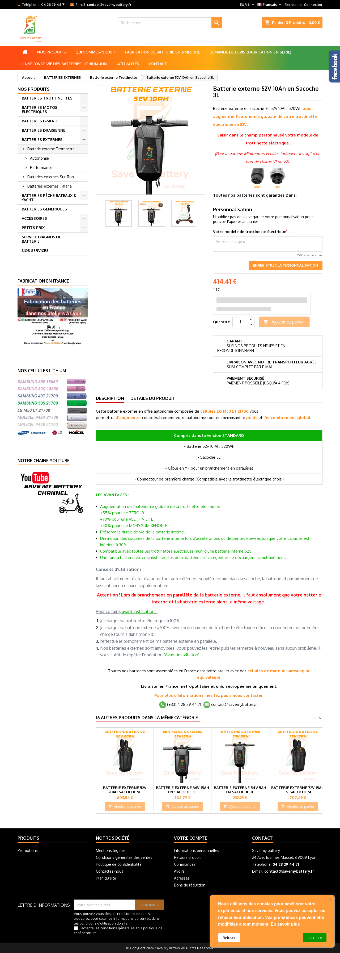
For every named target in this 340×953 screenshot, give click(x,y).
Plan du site (106, 878)
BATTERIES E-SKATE (40, 121)
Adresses (182, 878)
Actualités (127, 63)
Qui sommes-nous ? (95, 52)
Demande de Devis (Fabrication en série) (250, 52)
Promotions (28, 850)
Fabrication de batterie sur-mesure (162, 52)
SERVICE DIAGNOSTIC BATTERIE (41, 239)
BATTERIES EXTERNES (42, 139)
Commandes (185, 864)
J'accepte (315, 937)
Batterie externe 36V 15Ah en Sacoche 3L (182, 789)
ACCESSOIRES (34, 218)
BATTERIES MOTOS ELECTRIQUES (39, 109)
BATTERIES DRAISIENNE (43, 130)
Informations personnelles (196, 850)
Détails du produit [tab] (152, 398)
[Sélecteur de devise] (247, 4)
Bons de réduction (189, 885)
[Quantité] (240, 322)
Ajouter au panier (284, 322)
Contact (158, 63)
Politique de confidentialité (119, 864)
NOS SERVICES (35, 250)
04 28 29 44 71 (53, 4)
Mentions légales (111, 850)
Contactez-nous (109, 871)
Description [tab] (110, 398)
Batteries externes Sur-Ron (50, 177)
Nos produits (51, 52)
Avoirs (179, 871)
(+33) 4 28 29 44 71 (184, 704)
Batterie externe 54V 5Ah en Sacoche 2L (240, 789)
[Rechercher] (170, 22)
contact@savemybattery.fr (109, 4)
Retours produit (187, 857)
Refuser (229, 937)
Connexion (313, 4)
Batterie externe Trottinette (51, 149)
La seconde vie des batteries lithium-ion (64, 63)
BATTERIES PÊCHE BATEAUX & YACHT (49, 197)
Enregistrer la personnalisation (285, 265)
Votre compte (190, 838)
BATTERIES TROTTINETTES (47, 98)
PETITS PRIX (33, 227)
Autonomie (39, 158)
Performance (41, 167)
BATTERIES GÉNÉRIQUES (44, 209)
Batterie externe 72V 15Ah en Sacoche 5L (297, 789)
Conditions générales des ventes (124, 857)
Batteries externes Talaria (49, 186)
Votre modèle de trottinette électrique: (250, 231)
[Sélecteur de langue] (269, 4)
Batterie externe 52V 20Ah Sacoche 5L (124, 789)
